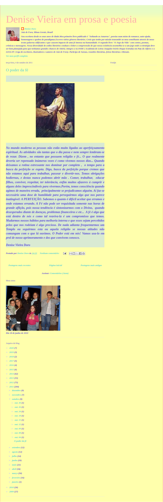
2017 (11, 361)
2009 (11, 491)
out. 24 (18, 411)
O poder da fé (17, 70)
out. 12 (18, 424)
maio (14, 464)
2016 (11, 365)
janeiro (15, 482)
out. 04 (18, 437)
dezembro (16, 390)
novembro (17, 395)
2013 (11, 378)
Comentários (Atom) (59, 273)
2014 (11, 373)
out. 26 (18, 407)
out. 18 (18, 415)
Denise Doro (30, 29)
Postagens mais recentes (19, 265)
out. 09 (18, 428)
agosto (15, 452)
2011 (11, 386)
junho (15, 460)
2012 (11, 382)
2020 (11, 348)
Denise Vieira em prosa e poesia (71, 19)
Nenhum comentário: (50, 253)
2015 (11, 369)
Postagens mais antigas (91, 265)
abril (14, 469)
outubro (16, 399)
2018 (11, 356)
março (15, 473)
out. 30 (18, 402)
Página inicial (55, 265)
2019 (11, 352)
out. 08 (18, 433)
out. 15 (18, 420)
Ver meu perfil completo (17, 56)
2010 (11, 487)
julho (14, 456)
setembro (16, 447)
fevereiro (16, 477)
